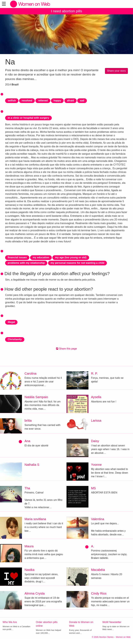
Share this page (66, 348)
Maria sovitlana (35, 519)
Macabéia (98, 570)
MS (93, 488)
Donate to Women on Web (81, 624)
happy (57, 100)
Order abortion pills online (47, 624)
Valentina (97, 519)
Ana (27, 441)
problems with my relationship (26, 263)
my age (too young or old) (70, 257)
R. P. (94, 373)
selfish (12, 100)
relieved (43, 100)
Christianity (15, 339)
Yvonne (96, 464)
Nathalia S (32, 464)
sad (82, 100)
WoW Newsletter (111, 622)
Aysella (96, 397)
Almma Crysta (35, 593)
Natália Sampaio (36, 397)
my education (41, 257)
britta (28, 420)
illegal (11, 322)
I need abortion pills (66, 11)
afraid (70, 100)
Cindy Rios (99, 593)
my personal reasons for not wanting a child (77, 263)
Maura (29, 546)
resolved (27, 100)
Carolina (30, 373)
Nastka (29, 570)
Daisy (95, 441)
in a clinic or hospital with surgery (28, 117)
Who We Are (10, 622)
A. (92, 546)
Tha (27, 488)
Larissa (96, 420)
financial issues (17, 257)
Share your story (116, 70)
